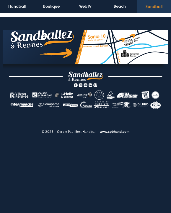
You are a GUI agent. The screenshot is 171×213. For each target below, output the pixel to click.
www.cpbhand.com (114, 131)
